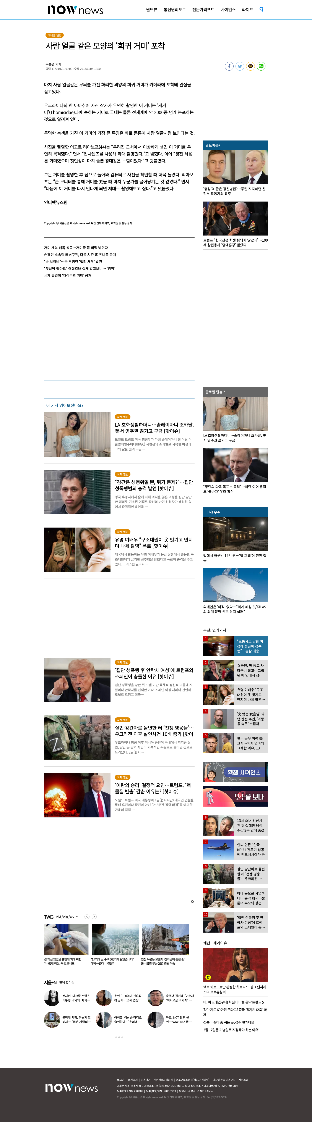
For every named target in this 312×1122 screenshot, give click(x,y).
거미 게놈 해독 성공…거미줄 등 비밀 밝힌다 (76, 247)
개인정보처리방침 (163, 1080)
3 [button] (122, 1037)
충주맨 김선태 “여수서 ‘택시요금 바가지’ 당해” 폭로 (180, 1000)
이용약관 (145, 1080)
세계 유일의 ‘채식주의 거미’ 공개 (67, 275)
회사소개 (133, 1080)
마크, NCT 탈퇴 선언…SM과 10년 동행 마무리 (179, 1021)
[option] (66, 946)
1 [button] (116, 1037)
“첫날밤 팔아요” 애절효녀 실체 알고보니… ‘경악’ (79, 268)
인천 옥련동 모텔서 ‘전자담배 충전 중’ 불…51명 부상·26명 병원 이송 (165, 961)
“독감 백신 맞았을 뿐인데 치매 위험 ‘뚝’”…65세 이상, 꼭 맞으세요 (63, 961)
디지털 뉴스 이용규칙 (224, 1080)
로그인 (120, 1080)
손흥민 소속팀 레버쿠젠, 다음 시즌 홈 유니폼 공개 (80, 254)
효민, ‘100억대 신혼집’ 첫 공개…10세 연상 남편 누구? (128, 1000)
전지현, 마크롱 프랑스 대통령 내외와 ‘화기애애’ (76, 1000)
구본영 (50, 64)
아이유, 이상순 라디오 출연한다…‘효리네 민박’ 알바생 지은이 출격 (128, 1021)
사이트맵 (243, 1080)
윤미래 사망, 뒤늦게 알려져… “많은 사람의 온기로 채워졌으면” (76, 1021)
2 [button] (119, 1037)
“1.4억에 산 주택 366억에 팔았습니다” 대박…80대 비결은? (114, 961)
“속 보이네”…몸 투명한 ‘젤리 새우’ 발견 (73, 261)
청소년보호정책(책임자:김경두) (192, 1080)
